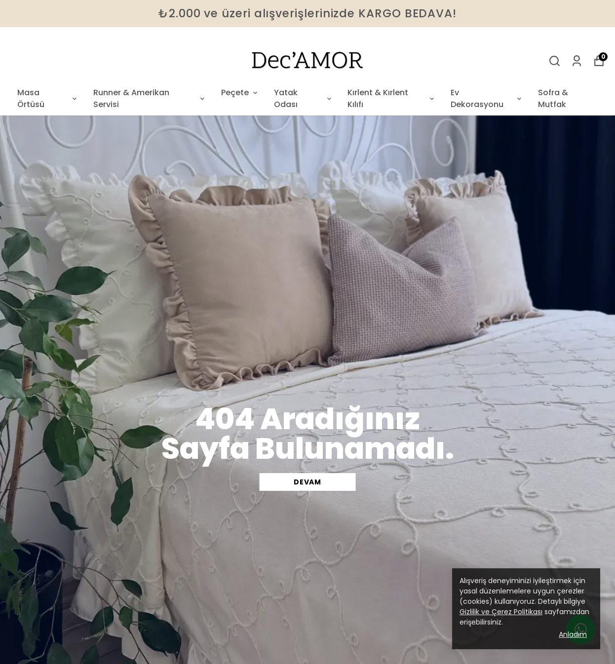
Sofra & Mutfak (553, 98)
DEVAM (307, 482)
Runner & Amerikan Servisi (149, 98)
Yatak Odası (303, 98)
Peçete (240, 92)
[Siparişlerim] (577, 61)
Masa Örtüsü (47, 98)
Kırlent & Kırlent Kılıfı (391, 98)
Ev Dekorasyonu (487, 98)
